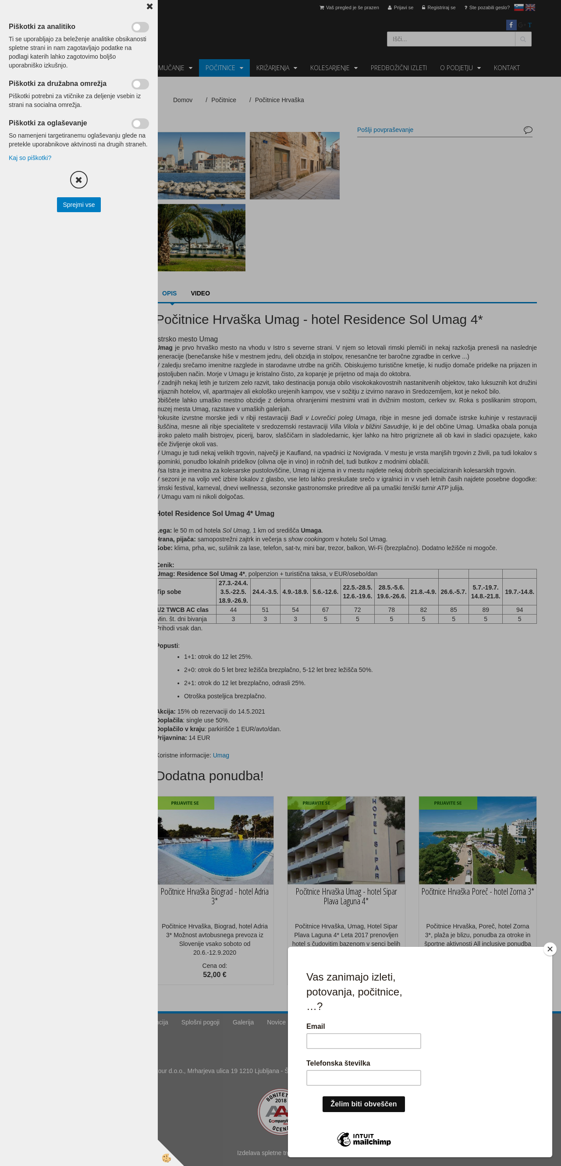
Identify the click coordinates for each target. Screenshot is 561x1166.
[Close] (550, 949)
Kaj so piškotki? (30, 157)
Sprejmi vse (79, 204)
